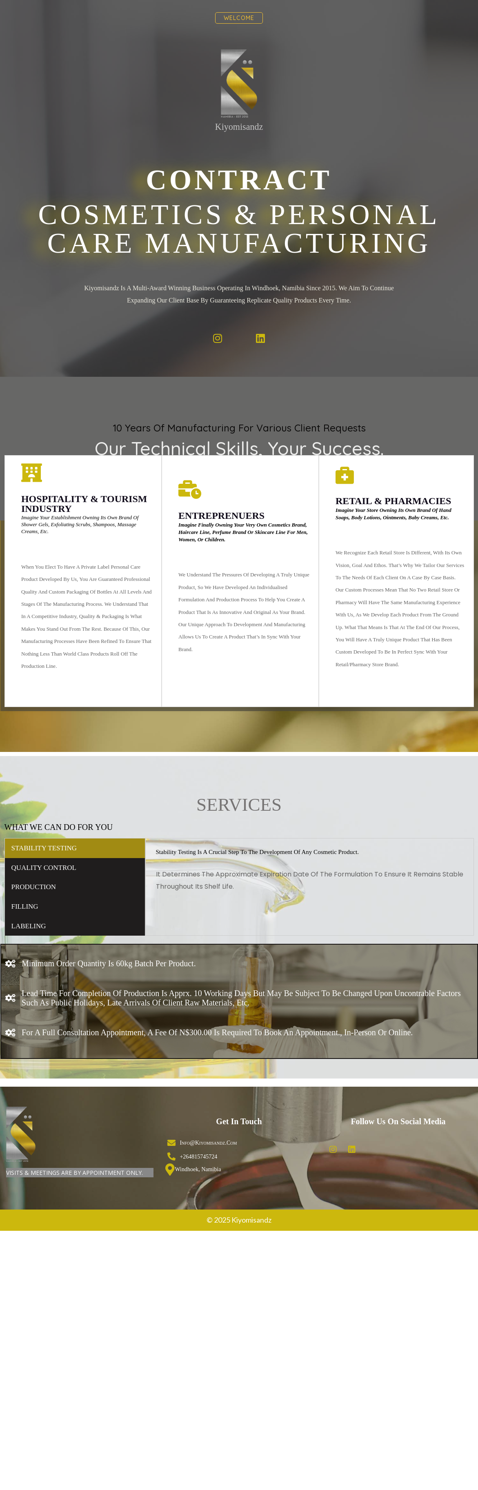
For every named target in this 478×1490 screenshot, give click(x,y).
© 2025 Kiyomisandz (239, 1125)
